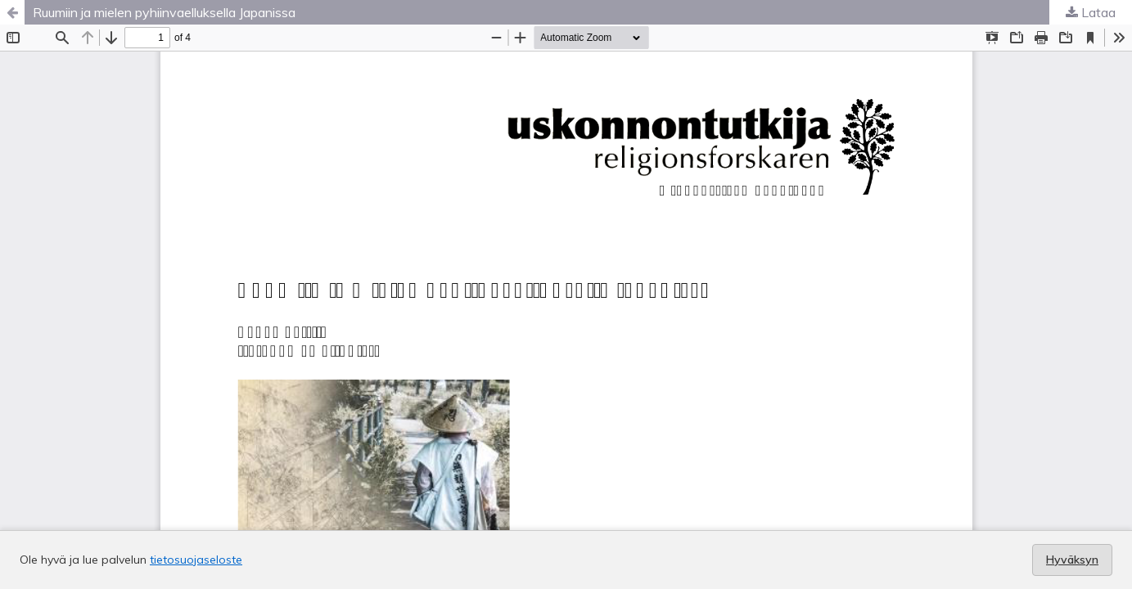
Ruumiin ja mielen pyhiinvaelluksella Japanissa (164, 12)
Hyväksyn (1072, 559)
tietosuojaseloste (196, 559)
